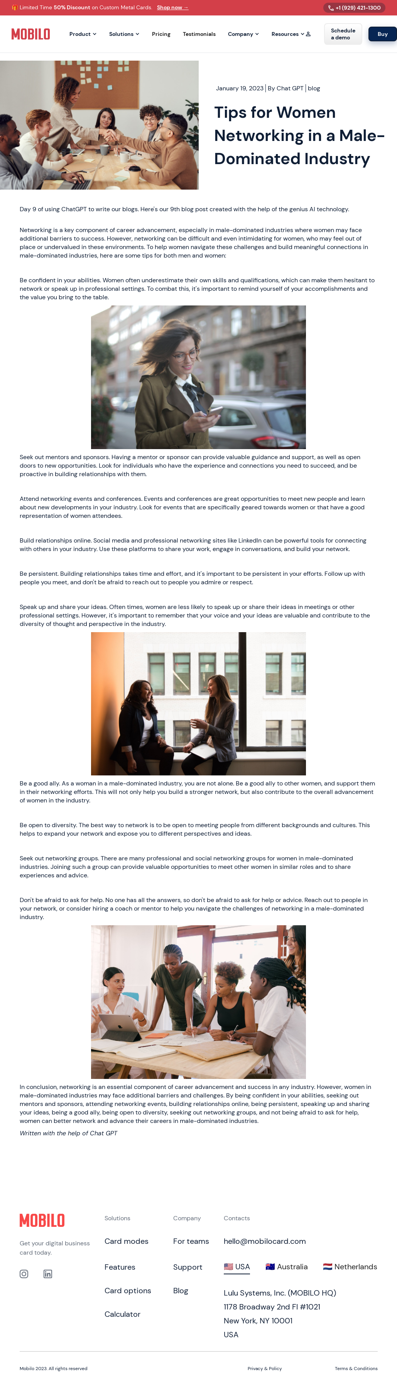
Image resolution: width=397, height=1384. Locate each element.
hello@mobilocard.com (265, 1241)
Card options (128, 1291)
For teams (191, 1241)
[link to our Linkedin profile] (48, 1273)
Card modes (127, 1241)
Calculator (122, 1314)
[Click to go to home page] (42, 1220)
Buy (383, 34)
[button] (83, 34)
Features (120, 1267)
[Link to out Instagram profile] (24, 1273)
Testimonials (199, 34)
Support (188, 1267)
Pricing (161, 34)
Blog (180, 1291)
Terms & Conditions (356, 1368)
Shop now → (173, 7)
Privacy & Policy (265, 1368)
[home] (31, 34)
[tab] (237, 1267)
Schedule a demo (343, 34)
